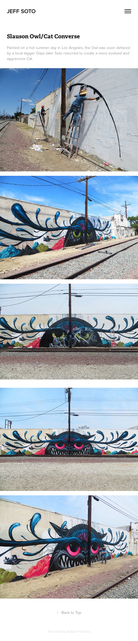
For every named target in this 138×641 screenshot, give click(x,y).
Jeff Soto (21, 11)
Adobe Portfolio (79, 631)
